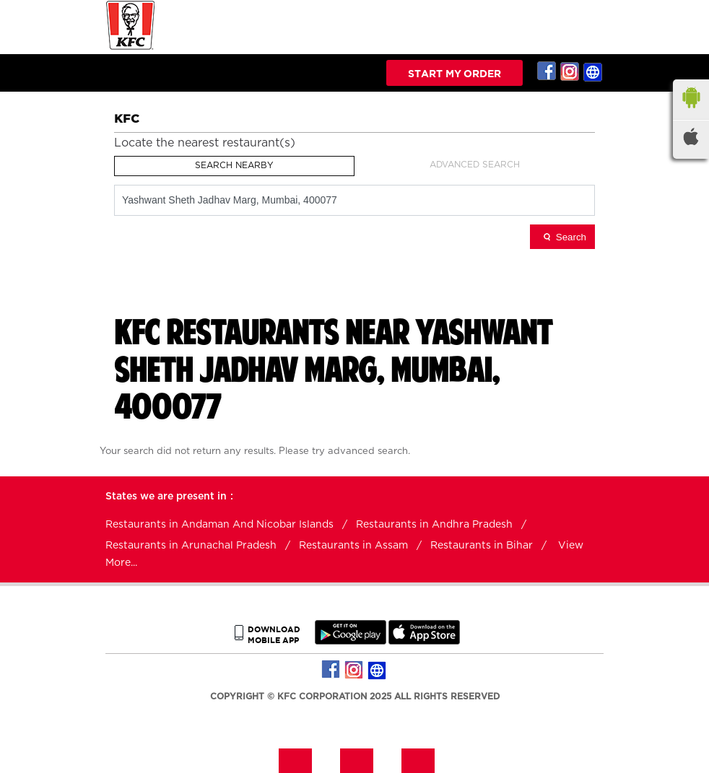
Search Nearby (234, 165)
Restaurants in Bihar (481, 546)
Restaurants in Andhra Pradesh (434, 525)
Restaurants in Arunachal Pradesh (191, 546)
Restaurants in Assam (353, 546)
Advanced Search (475, 164)
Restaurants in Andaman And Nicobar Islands (219, 525)
